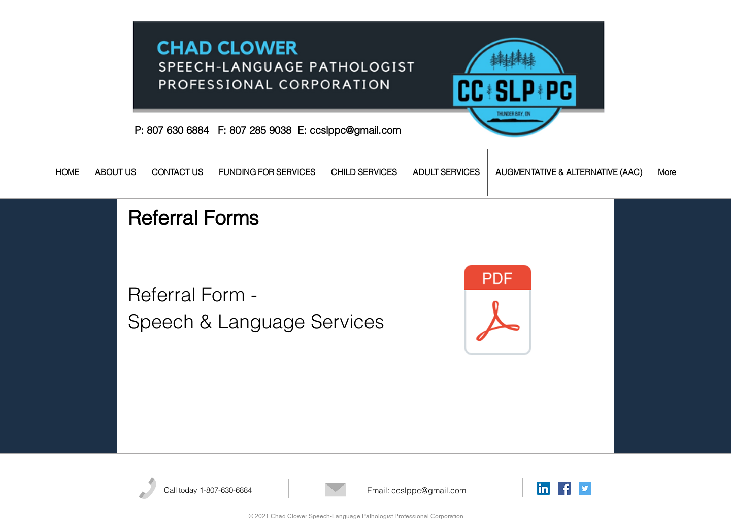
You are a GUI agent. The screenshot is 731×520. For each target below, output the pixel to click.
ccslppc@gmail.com (355, 130)
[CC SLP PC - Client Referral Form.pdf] (497, 311)
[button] (115, 172)
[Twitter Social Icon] (585, 488)
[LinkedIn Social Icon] (543, 488)
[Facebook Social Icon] (564, 488)
